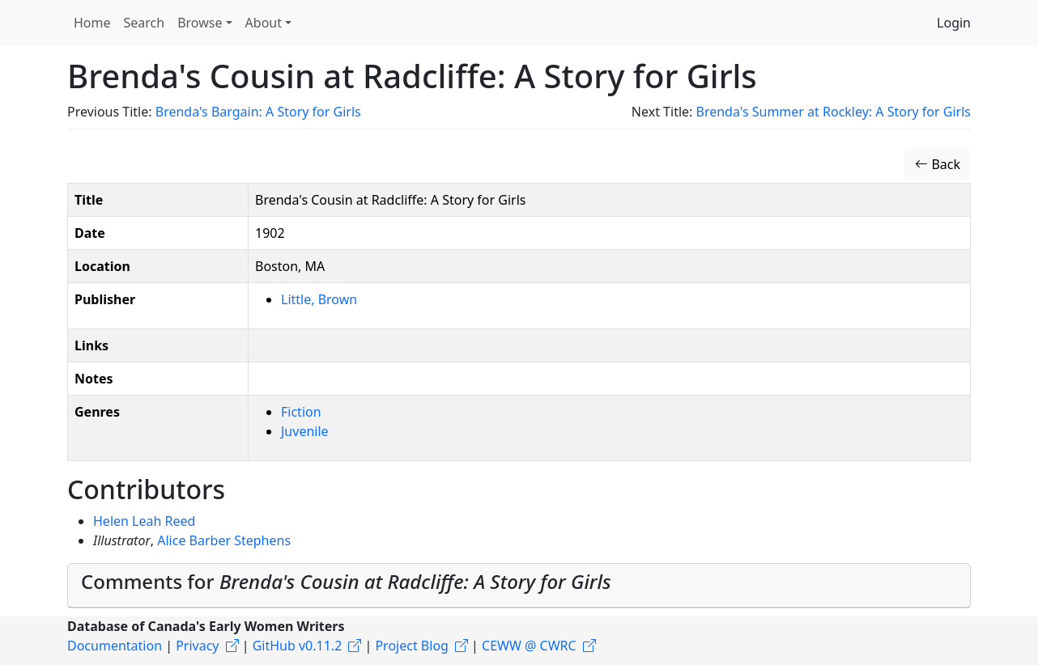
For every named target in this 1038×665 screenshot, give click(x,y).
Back (937, 164)
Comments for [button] (346, 581)
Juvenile (305, 431)
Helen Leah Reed (144, 521)
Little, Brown (319, 299)
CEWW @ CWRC (529, 645)
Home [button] (92, 23)
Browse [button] (199, 23)
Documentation (114, 645)
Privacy (197, 645)
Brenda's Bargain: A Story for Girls (258, 112)
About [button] (263, 23)
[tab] (519, 586)
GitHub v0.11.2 (297, 645)
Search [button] (144, 23)
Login (954, 23)
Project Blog (411, 645)
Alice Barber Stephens (224, 540)
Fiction (301, 412)
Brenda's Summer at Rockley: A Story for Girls (833, 112)
